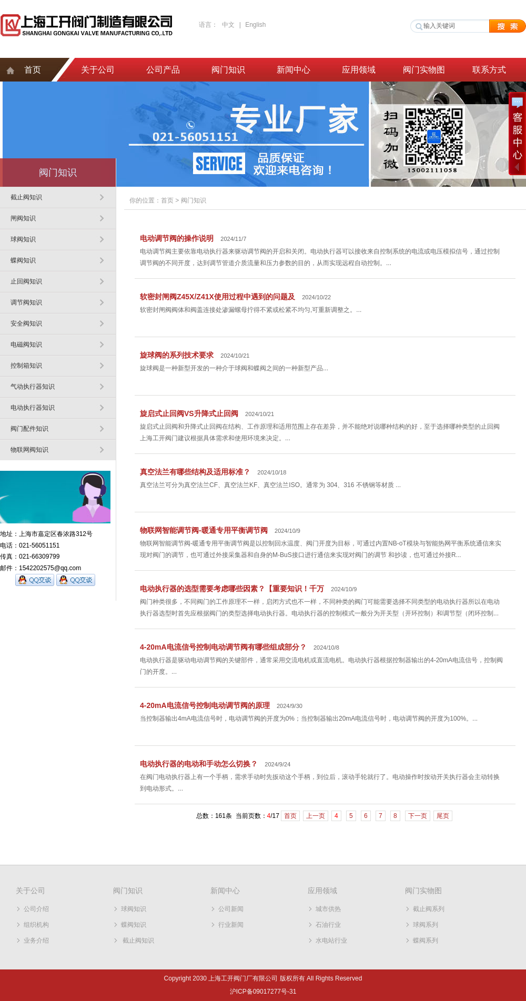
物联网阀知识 (29, 449)
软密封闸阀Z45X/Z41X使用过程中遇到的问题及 (217, 296)
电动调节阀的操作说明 (177, 238)
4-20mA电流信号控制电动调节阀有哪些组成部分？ (223, 647)
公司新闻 (231, 909)
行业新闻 (231, 924)
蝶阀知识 (23, 260)
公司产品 (163, 69)
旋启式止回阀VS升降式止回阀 (189, 413)
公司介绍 (36, 909)
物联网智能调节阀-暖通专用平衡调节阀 (204, 530)
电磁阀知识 (26, 344)
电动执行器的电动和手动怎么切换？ (199, 764)
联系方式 (489, 69)
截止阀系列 (428, 909)
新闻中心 (293, 69)
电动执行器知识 (33, 407)
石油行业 (328, 924)
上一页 (315, 816)
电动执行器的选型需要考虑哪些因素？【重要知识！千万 (232, 588)
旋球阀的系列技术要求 (177, 355)
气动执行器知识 (33, 386)
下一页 (417, 816)
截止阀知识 (26, 197)
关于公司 (98, 69)
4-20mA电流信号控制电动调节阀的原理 (205, 705)
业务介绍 (36, 940)
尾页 (443, 816)
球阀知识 (23, 239)
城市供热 (328, 909)
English (255, 24)
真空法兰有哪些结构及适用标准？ (195, 472)
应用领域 (359, 69)
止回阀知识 (26, 281)
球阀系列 (425, 924)
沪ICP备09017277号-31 (263, 991)
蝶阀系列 (425, 940)
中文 (228, 24)
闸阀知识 (23, 218)
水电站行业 (331, 940)
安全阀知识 (26, 323)
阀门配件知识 (29, 428)
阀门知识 (228, 69)
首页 (32, 69)
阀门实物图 (424, 69)
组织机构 (36, 924)
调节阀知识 (26, 302)
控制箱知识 (26, 365)
